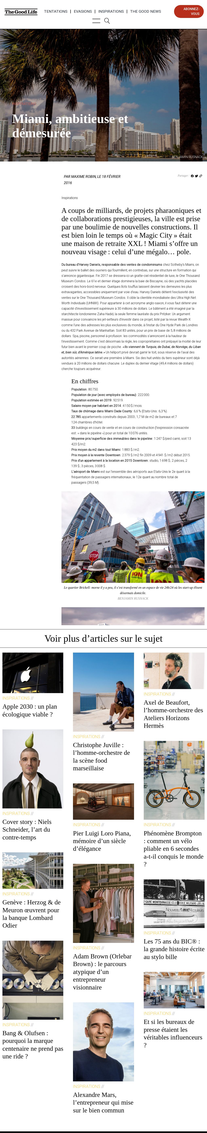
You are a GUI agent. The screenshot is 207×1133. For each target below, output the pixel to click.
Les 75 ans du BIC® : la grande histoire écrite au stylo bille (174, 949)
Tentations (55, 11)
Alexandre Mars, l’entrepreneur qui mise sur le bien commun (103, 1102)
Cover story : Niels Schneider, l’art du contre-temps (27, 829)
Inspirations (111, 11)
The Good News (145, 11)
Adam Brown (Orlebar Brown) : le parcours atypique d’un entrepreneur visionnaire (102, 972)
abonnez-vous (192, 11)
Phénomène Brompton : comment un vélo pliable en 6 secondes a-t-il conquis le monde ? (174, 849)
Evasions (83, 11)
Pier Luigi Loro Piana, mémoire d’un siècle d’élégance (102, 841)
